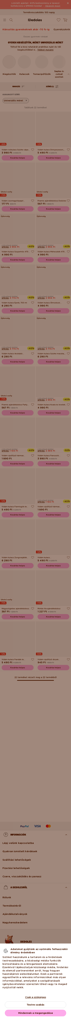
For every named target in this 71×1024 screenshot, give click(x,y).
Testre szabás (35, 1004)
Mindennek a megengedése (35, 1013)
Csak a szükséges (35, 997)
